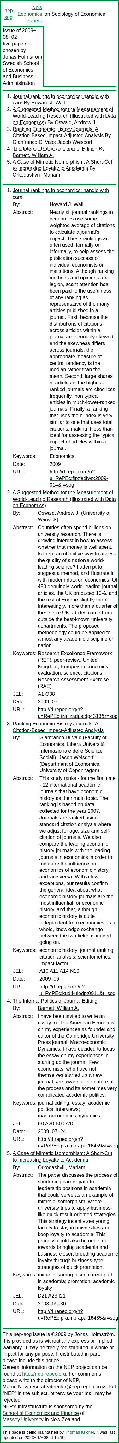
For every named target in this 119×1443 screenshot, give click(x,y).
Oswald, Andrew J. (76, 122)
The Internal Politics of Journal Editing (55, 148)
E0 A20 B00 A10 (56, 1123)
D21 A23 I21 (52, 1296)
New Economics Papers (30, 14)
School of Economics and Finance (41, 1413)
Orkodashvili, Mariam (36, 175)
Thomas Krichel (79, 1432)
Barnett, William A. (33, 155)
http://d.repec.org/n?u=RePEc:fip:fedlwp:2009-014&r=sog (79, 478)
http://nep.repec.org (44, 1373)
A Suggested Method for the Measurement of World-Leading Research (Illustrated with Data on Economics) (64, 116)
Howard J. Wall (48, 102)
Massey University (23, 1419)
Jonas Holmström (22, 57)
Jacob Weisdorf (74, 142)
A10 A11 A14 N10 (59, 971)
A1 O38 (46, 694)
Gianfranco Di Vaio (34, 142)
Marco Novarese (21, 1386)
